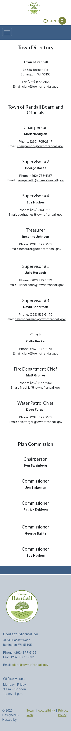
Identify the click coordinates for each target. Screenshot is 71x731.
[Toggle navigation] (7, 32)
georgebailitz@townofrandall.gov (40, 180)
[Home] (34, 8)
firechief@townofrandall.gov (40, 387)
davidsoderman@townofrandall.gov (40, 319)
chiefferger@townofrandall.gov (40, 422)
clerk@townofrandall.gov (40, 86)
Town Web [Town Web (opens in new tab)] (30, 712)
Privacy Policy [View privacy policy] (63, 712)
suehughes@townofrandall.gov (40, 214)
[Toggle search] (62, 21)
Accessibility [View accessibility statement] (46, 710)
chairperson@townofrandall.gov (40, 146)
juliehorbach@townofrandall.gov (40, 285)
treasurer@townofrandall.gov (40, 249)
